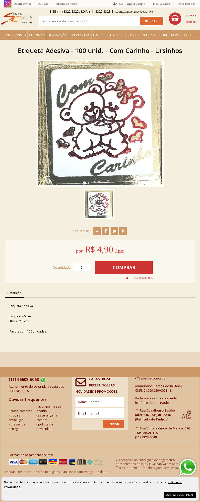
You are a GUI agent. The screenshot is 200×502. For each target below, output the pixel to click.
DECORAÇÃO (57, 35)
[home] (16, 18)
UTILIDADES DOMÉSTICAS (160, 35)
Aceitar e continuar (180, 495)
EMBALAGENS (80, 35)
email (82, 413)
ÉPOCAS (99, 35)
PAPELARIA (130, 35)
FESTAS (114, 35)
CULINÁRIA (37, 35)
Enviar (113, 423)
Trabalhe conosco (150, 378)
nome (82, 402)
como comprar (21, 411)
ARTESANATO (16, 35)
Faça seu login (135, 3)
